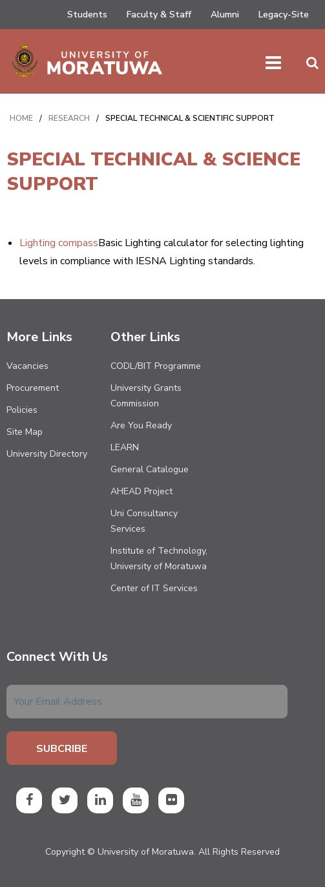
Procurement (32, 388)
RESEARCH (69, 118)
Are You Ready (141, 425)
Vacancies (27, 366)
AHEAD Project (141, 491)
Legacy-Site (283, 14)
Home (21, 118)
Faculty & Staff (159, 14)
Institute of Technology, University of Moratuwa (158, 558)
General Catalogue (149, 469)
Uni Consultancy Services (144, 521)
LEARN (124, 447)
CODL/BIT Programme (155, 366)
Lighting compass (58, 243)
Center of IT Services (154, 588)
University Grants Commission (146, 396)
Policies (21, 410)
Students (87, 14)
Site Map (24, 432)
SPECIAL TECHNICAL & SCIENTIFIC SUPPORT (190, 118)
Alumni (225, 14)
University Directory (46, 454)
